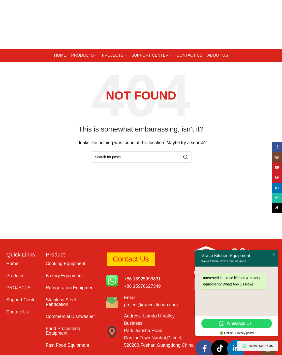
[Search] (141, 157)
